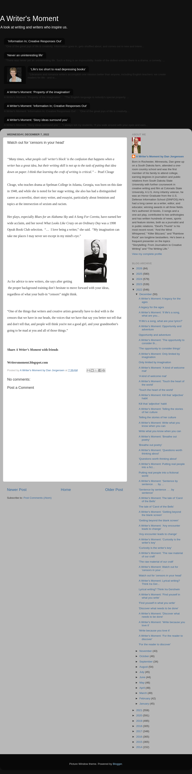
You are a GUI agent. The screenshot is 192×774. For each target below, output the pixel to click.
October (144, 656)
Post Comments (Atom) (38, 497)
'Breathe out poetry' (150, 444)
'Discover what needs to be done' (158, 608)
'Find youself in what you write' (157, 602)
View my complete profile (147, 253)
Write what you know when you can (160, 431)
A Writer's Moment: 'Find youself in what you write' (159, 596)
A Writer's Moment (29, 18)
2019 (139, 720)
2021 (139, 710)
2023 (139, 284)
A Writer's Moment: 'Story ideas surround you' (37, 120)
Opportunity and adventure (155, 334)
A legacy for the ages (151, 307)
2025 (139, 273)
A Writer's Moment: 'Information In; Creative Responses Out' (47, 106)
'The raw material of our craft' (156, 561)
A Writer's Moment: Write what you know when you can (159, 424)
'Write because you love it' (154, 630)
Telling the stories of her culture (157, 417)
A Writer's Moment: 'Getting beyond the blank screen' (160, 513)
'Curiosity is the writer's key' (155, 547)
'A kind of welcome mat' (153, 376)
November (146, 650)
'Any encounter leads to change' (158, 534)
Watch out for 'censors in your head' (160, 575)
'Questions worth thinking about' (158, 458)
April (142, 687)
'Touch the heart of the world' (156, 389)
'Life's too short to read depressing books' (58, 69)
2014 (139, 747)
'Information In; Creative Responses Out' (35, 41)
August (144, 666)
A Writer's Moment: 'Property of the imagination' (38, 92)
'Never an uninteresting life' (25, 55)
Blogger (117, 763)
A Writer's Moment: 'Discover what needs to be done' (159, 615)
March (143, 693)
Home (66, 490)
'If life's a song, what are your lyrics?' (161, 321)
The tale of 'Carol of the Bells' (156, 506)
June (142, 677)
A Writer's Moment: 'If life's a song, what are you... (159, 314)
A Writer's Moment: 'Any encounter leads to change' (159, 527)
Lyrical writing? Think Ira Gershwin (159, 589)
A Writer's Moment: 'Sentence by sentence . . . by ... (158, 482)
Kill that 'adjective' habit (153, 403)
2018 (139, 726)
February (145, 698)
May (142, 682)
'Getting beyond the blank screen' (159, 520)
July (142, 671)
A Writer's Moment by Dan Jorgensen (160, 156)
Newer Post (17, 490)
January (144, 703)
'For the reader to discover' (155, 644)
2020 (139, 715)
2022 (139, 289)
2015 (139, 741)
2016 (139, 736)
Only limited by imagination (155, 362)
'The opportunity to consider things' (160, 348)
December (146, 294)
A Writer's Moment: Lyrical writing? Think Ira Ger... (159, 582)
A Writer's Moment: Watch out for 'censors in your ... (158, 568)
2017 (139, 731)
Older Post (114, 490)
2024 (139, 278)
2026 (139, 268)
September (146, 661)
